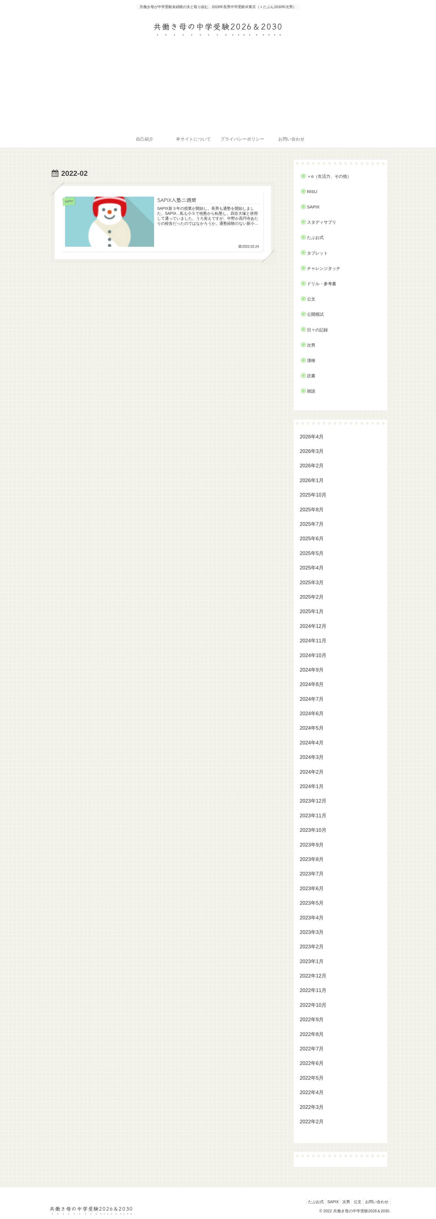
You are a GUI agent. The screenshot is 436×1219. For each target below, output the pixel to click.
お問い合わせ (375, 1202)
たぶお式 (306, 1202)
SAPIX (325, 1202)
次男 (341, 1202)
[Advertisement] (218, 89)
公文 (354, 1202)
